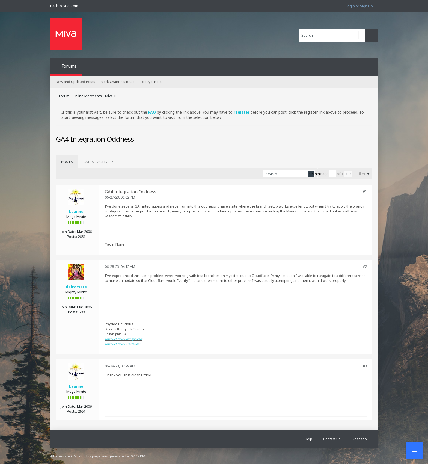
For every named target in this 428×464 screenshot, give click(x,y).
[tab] (67, 162)
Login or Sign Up (359, 6)
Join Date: (68, 231)
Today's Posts (152, 81)
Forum (64, 95)
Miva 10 (111, 95)
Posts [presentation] (67, 161)
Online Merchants (87, 95)
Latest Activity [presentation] (98, 161)
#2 (365, 266)
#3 (365, 365)
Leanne (76, 211)
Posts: (72, 236)
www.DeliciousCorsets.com (122, 344)
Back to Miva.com (64, 5)
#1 (365, 191)
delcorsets (76, 286)
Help (308, 438)
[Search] (332, 35)
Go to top (359, 438)
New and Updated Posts (75, 81)
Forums (69, 66)
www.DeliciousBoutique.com (123, 339)
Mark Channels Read (118, 81)
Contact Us (332, 438)
